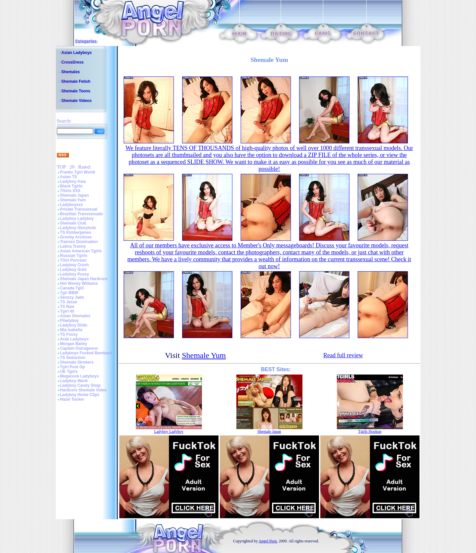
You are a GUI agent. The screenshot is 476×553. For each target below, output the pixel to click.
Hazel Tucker (72, 399)
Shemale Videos (76, 100)
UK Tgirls (69, 371)
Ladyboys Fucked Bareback (86, 353)
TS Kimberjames (75, 232)
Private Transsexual (79, 209)
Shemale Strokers (77, 362)
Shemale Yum (73, 200)
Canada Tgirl (72, 288)
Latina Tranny (73, 246)
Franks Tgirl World (77, 172)
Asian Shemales (75, 316)
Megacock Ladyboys (79, 376)
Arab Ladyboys (74, 339)
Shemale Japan (74, 195)
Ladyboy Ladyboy (77, 218)
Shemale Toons (76, 91)
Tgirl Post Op (72, 367)
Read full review (343, 355)
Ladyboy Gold (73, 269)
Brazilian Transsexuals (81, 214)
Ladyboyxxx (71, 204)
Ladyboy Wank (74, 380)
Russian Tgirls (74, 255)
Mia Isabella (71, 329)
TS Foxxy (69, 334)
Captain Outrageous (79, 348)
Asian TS (68, 177)
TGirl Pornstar (73, 260)
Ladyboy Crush (74, 265)
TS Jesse (68, 302)
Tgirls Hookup (369, 431)
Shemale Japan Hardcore (83, 278)
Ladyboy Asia (73, 181)
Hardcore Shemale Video (83, 390)
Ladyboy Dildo (74, 325)
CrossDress (72, 62)
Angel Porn (267, 541)
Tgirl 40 (67, 311)
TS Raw (67, 306)
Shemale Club (73, 223)
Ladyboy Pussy (74, 274)
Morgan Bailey (73, 343)
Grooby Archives (76, 237)
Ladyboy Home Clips (79, 394)
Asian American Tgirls (81, 251)
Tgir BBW (69, 292)
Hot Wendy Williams (79, 283)
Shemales (70, 72)
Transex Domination (79, 241)
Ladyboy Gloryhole (78, 228)
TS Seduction (73, 357)
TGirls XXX (70, 190)
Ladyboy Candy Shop (80, 385)
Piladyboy (69, 320)
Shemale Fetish (76, 81)
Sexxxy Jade (72, 297)
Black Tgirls (71, 186)
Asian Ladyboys (76, 52)
